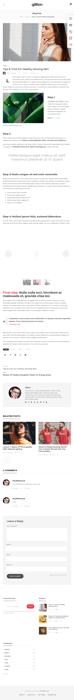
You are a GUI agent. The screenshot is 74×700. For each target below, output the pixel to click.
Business (20, 656)
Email (8, 554)
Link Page (56, 118)
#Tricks (28, 349)
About (22, 695)
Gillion (8, 73)
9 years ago (45, 454)
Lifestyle (43, 441)
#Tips (20, 349)
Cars (20, 659)
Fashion (20, 666)
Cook (20, 663)
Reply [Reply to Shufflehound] (28, 488)
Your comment (12, 526)
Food (20, 669)
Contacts (31, 695)
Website (9, 565)
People (27, 16)
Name (8, 544)
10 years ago (10, 452)
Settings (41, 695)
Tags (5, 349)
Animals (20, 649)
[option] (19, 438)
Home (21, 16)
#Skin (13, 349)
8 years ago (13, 73)
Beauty (8, 441)
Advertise (52, 695)
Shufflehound (19, 481)
